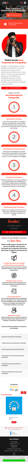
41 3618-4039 (14, 441)
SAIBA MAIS (14, 422)
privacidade (22, 458)
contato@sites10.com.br (14, 443)
